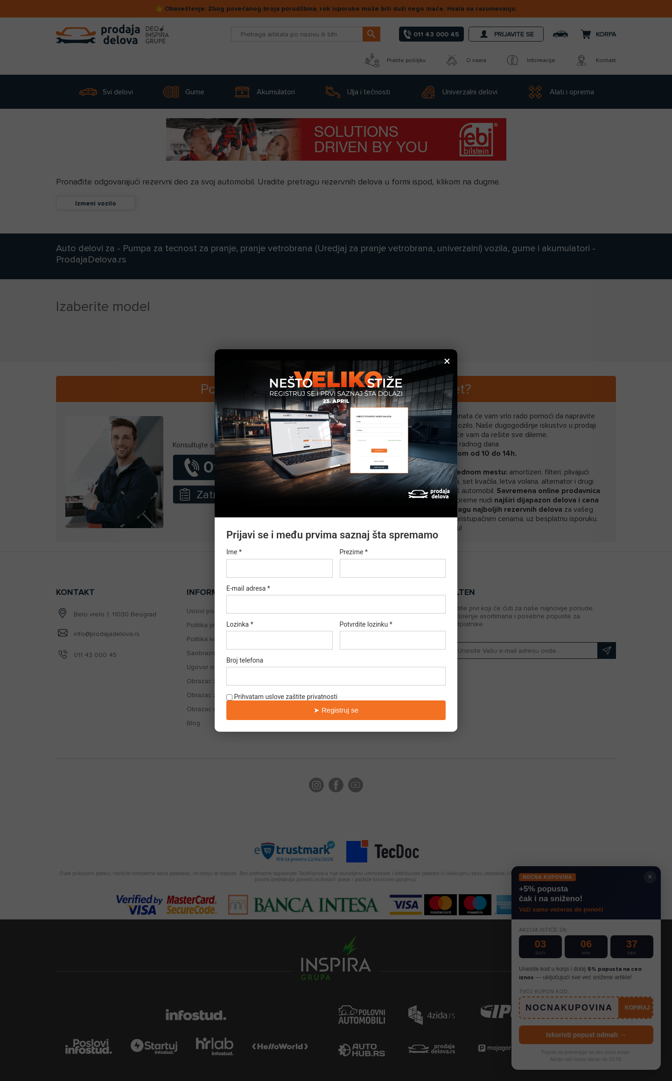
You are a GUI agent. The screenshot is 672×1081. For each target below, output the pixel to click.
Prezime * (354, 552)
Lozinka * (239, 624)
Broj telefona (244, 660)
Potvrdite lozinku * (366, 624)
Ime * (234, 552)
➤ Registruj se (336, 710)
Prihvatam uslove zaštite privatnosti (281, 696)
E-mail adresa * (248, 588)
